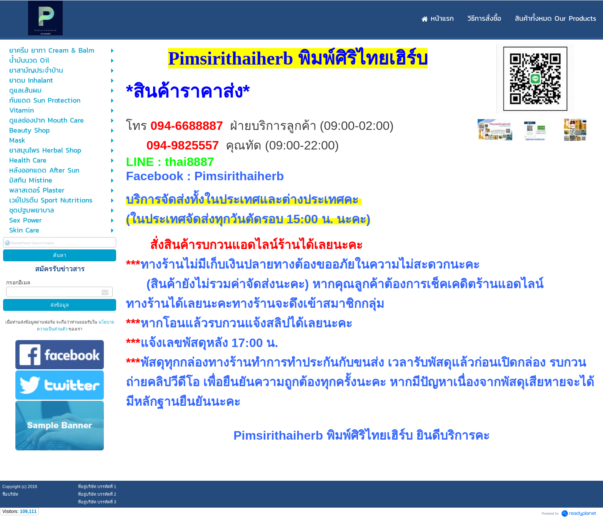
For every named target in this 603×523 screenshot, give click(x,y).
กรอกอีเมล (18, 282)
